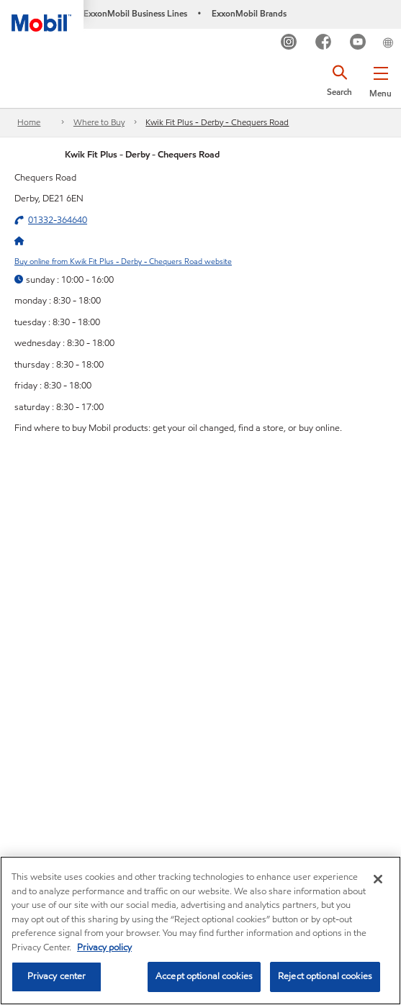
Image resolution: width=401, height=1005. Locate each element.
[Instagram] (289, 43)
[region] (200, 930)
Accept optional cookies (204, 976)
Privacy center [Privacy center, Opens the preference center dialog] (56, 976)
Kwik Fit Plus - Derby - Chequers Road (217, 122)
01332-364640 (57, 220)
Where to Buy (99, 122)
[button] (380, 79)
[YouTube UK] (358, 43)
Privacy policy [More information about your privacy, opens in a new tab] (104, 947)
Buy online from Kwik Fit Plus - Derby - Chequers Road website (123, 261)
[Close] (378, 879)
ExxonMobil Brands (249, 13)
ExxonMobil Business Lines (135, 13)
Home (28, 122)
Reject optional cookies (325, 976)
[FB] (323, 43)
